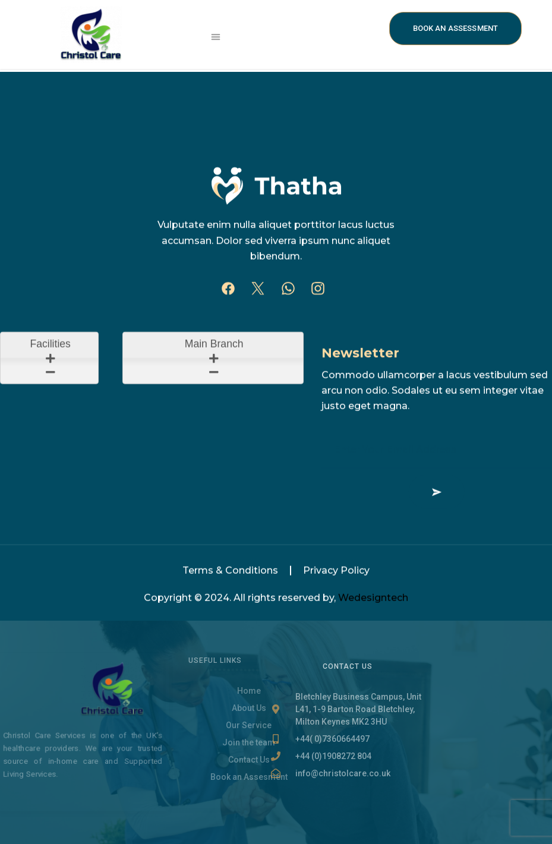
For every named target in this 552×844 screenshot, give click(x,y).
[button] (216, 37)
